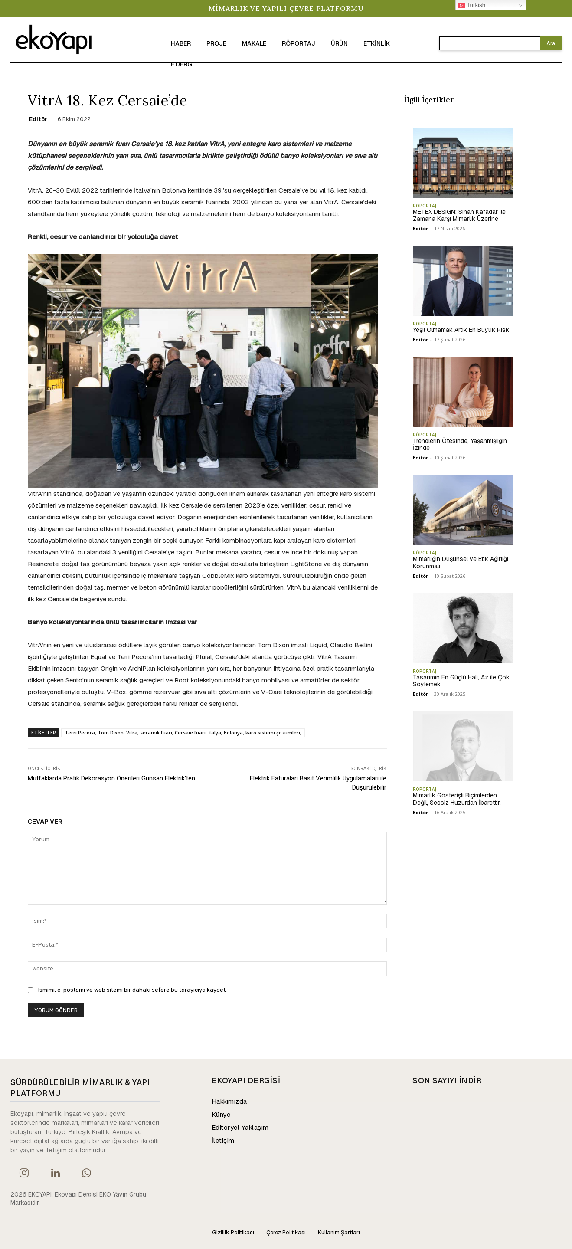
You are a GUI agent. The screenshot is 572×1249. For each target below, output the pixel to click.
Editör (38, 119)
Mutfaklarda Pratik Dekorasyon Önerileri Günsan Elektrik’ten (111, 778)
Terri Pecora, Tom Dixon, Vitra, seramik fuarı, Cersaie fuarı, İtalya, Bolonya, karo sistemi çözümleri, (183, 732)
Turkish (471, 5)
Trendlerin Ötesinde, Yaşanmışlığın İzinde (460, 444)
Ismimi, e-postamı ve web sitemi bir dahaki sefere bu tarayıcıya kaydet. (132, 990)
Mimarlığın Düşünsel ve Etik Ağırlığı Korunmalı (460, 562)
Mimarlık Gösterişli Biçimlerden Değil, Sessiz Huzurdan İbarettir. (457, 798)
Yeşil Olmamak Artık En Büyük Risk (461, 330)
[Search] (551, 43)
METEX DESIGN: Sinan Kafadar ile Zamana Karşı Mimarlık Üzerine (459, 215)
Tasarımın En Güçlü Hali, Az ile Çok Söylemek (461, 680)
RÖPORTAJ (424, 205)
